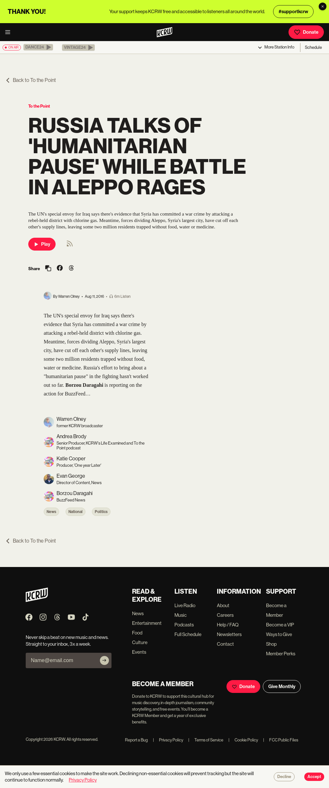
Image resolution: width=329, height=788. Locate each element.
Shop (271, 644)
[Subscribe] (104, 660)
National (75, 511)
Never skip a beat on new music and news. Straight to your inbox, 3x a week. (67, 640)
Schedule (313, 47)
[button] (38, 47)
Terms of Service (205, 740)
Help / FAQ (228, 624)
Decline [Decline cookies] (284, 776)
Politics (101, 511)
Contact (225, 644)
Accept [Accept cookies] (314, 776)
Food (137, 632)
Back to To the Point (30, 80)
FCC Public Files (280, 740)
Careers (225, 615)
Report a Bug (136, 740)
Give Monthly (281, 686)
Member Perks (280, 653)
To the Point (39, 106)
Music (180, 615)
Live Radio (184, 605)
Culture (139, 642)
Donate (306, 32)
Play (42, 244)
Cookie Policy (243, 740)
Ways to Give (279, 634)
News (51, 511)
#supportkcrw (293, 11)
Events (139, 652)
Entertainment (147, 623)
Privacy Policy (168, 740)
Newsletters (229, 634)
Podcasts (184, 624)
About (223, 605)
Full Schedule (187, 634)
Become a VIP (280, 624)
